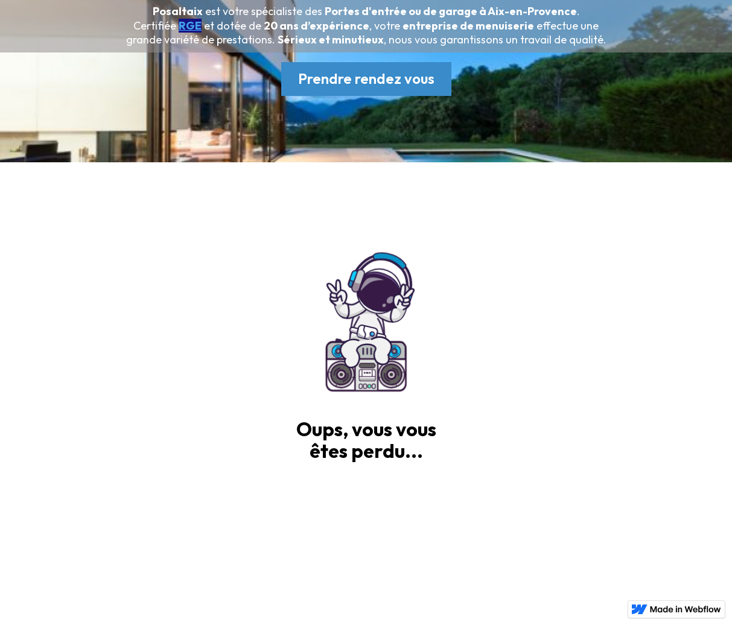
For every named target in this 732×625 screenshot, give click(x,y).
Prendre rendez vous (366, 78)
